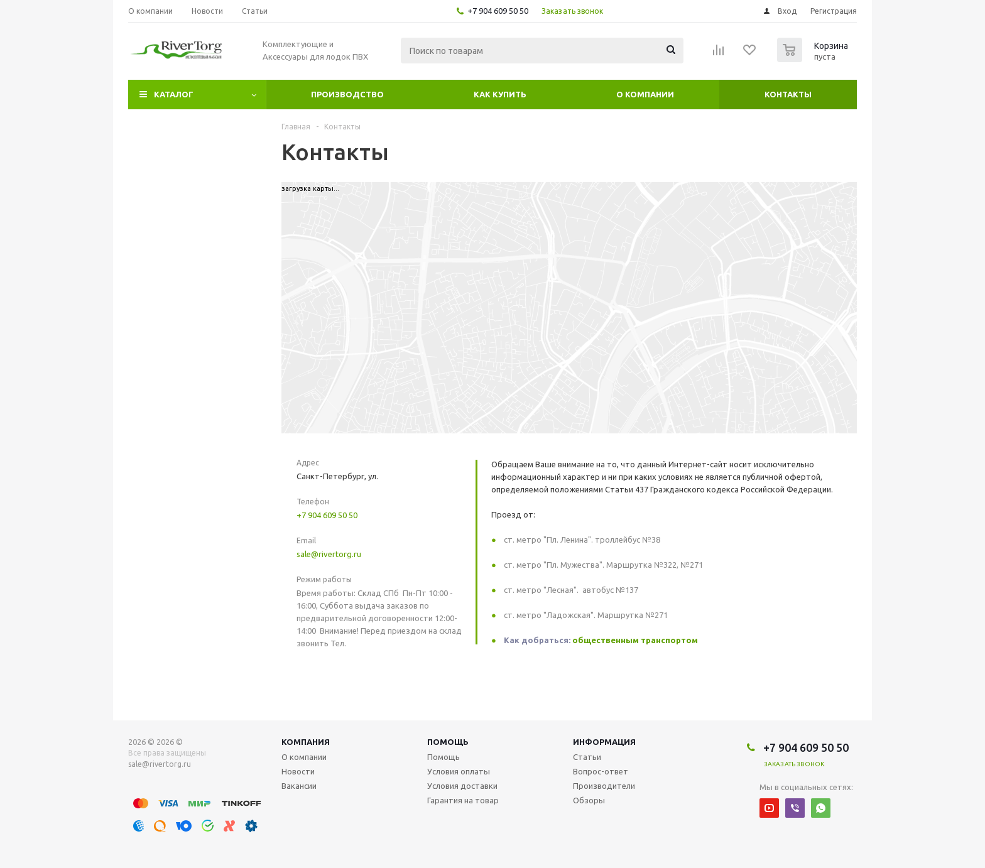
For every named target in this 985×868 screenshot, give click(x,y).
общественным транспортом (635, 640)
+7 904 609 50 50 (497, 10)
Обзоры (589, 800)
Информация (604, 741)
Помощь (448, 741)
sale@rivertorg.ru (329, 554)
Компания (305, 741)
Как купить (500, 94)
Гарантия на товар (463, 800)
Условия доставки (462, 785)
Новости (298, 771)
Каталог (173, 94)
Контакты (788, 94)
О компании (645, 94)
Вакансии (299, 785)
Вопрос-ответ (600, 771)
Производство (347, 94)
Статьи (587, 756)
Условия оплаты (458, 771)
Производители (604, 785)
